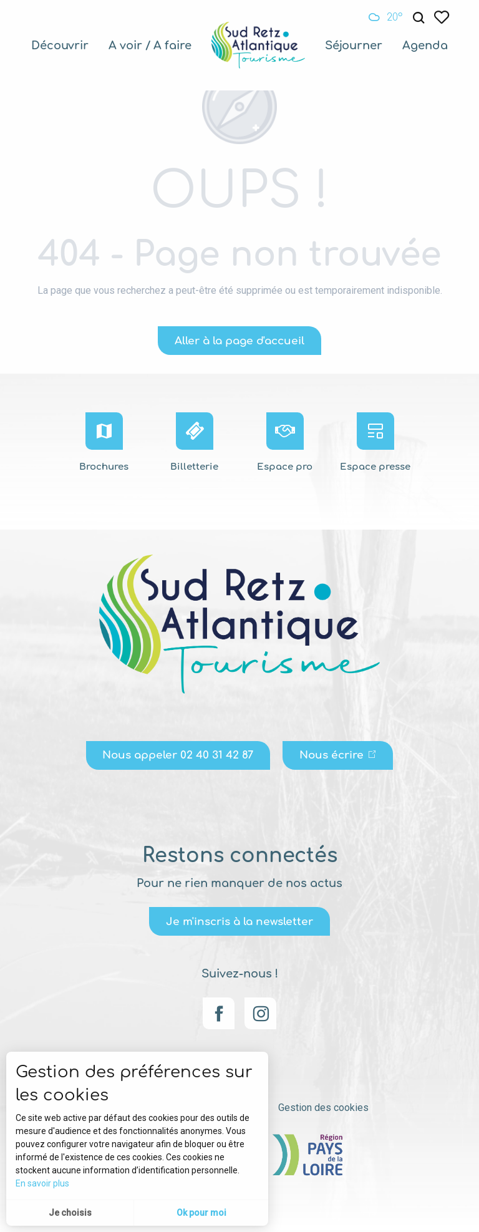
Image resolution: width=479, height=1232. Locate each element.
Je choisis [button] (70, 1213)
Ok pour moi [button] (201, 1213)
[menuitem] (60, 45)
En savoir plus (42, 1183)
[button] (418, 18)
